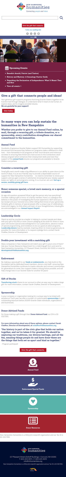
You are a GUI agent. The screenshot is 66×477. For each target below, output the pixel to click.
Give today (8, 111)
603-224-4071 (26, 459)
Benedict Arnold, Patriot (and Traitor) (23, 73)
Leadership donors (9, 228)
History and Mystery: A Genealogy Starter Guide (27, 77)
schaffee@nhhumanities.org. (45, 325)
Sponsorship (33, 403)
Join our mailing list (33, 30)
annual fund (18, 159)
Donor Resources (33, 422)
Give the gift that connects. (33, 25)
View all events (14, 86)
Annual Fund (33, 364)
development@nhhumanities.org (15, 250)
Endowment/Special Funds (33, 384)
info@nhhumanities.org (33, 461)
